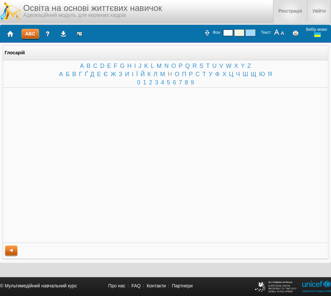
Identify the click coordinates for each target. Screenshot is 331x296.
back (11, 250)
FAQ (136, 285)
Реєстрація (290, 11)
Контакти (156, 285)
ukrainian (317, 34)
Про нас (116, 285)
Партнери (182, 285)
